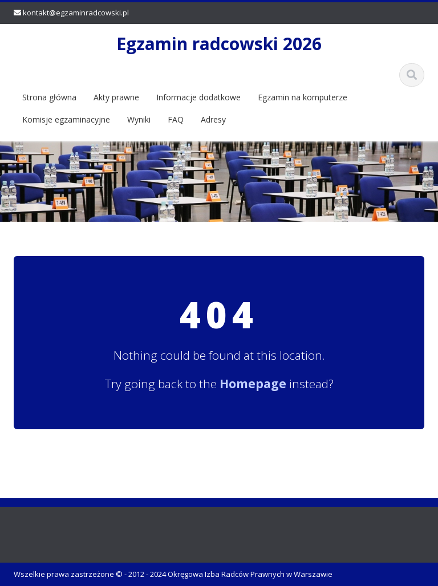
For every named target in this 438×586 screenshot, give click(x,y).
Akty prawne (116, 97)
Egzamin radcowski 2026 (219, 43)
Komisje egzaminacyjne (66, 119)
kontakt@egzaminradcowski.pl (76, 12)
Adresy (213, 119)
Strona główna (49, 97)
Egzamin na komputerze (302, 97)
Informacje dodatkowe (198, 97)
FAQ (176, 119)
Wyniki (139, 119)
